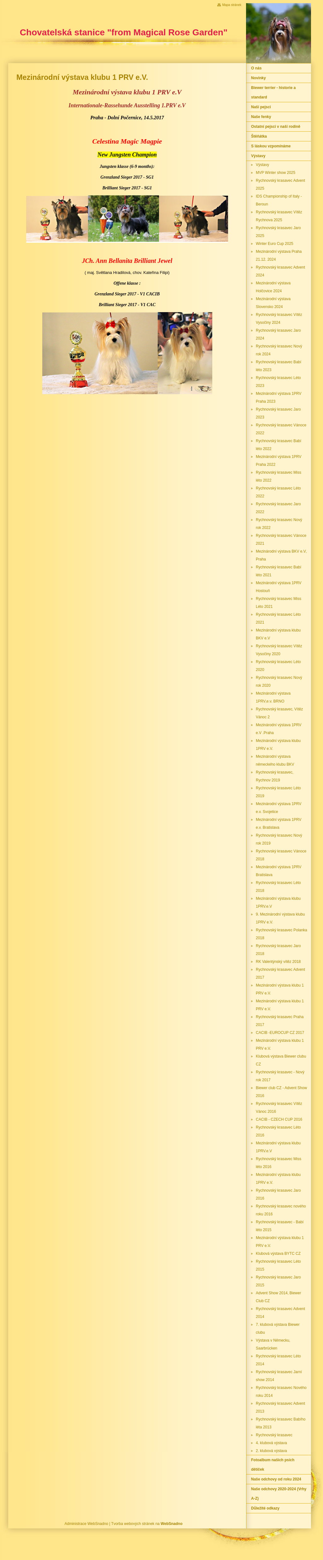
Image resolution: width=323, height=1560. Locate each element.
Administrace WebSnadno (87, 1523)
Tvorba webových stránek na (147, 1523)
